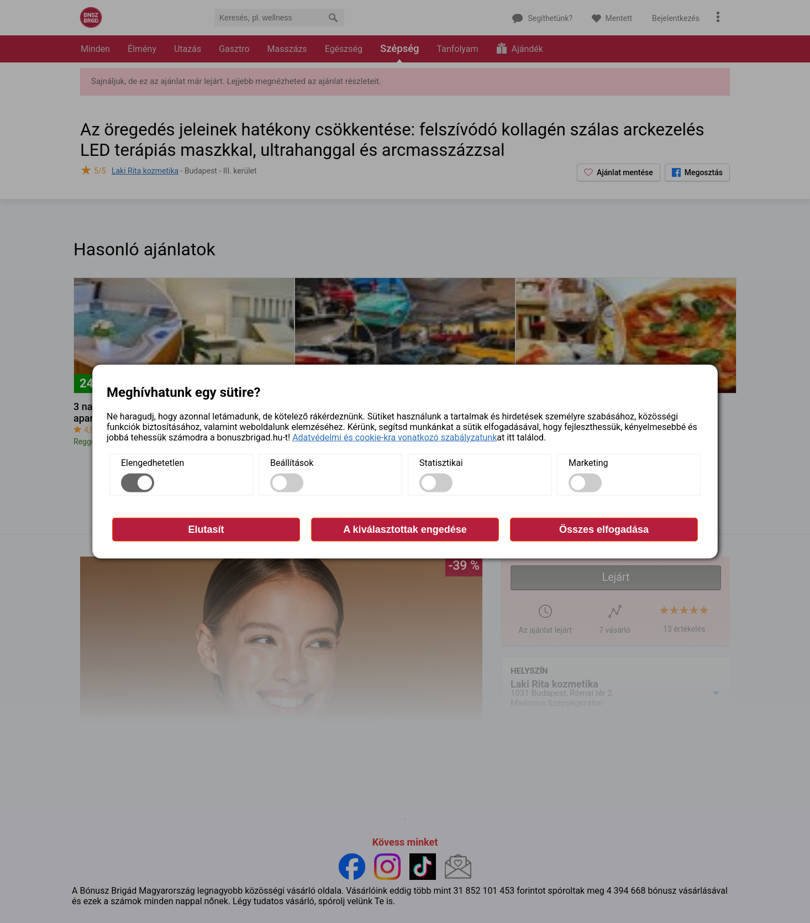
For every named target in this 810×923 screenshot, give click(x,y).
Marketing (588, 462)
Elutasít (206, 528)
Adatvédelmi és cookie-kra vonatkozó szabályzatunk (394, 437)
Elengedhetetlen (152, 462)
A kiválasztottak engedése (404, 528)
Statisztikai (441, 462)
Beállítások (291, 462)
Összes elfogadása (604, 528)
